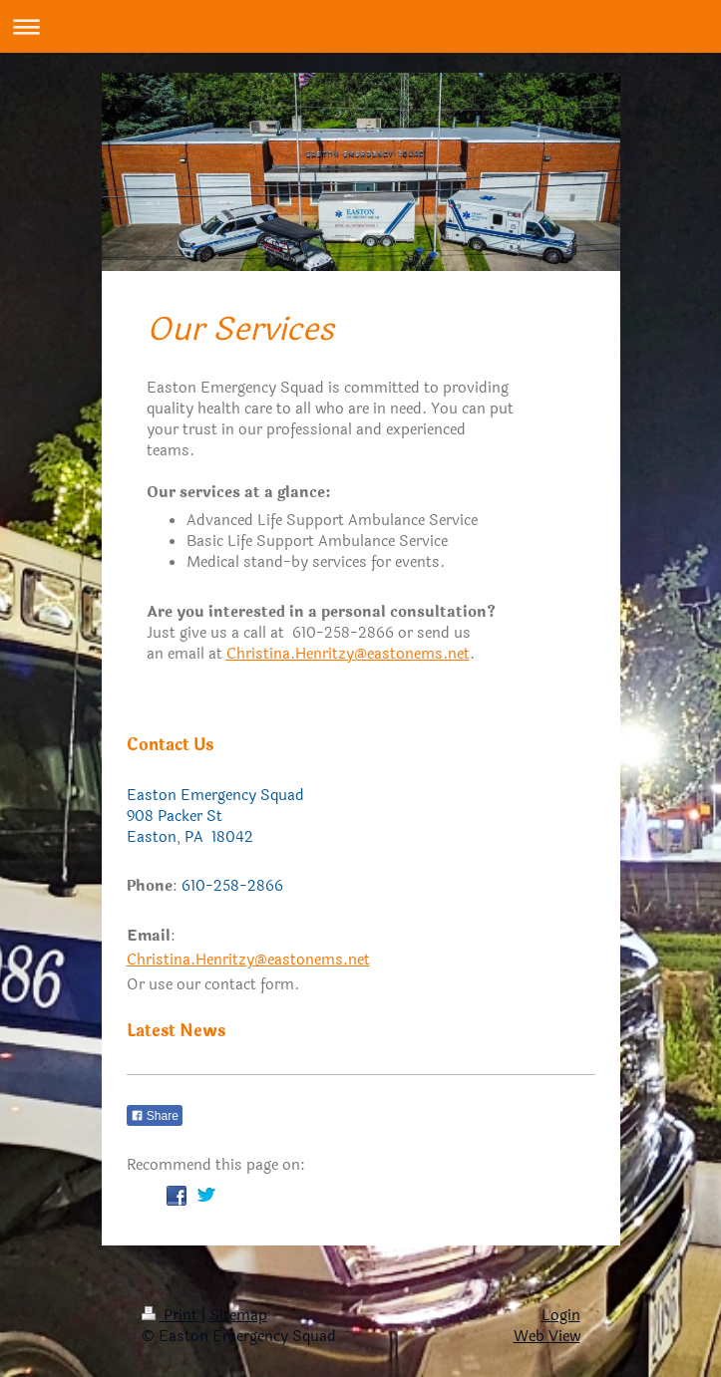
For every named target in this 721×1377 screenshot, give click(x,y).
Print (171, 1315)
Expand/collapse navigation (360, 26)
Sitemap (238, 1315)
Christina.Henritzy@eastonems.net (348, 654)
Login (560, 1315)
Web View (547, 1336)
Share (155, 1116)
